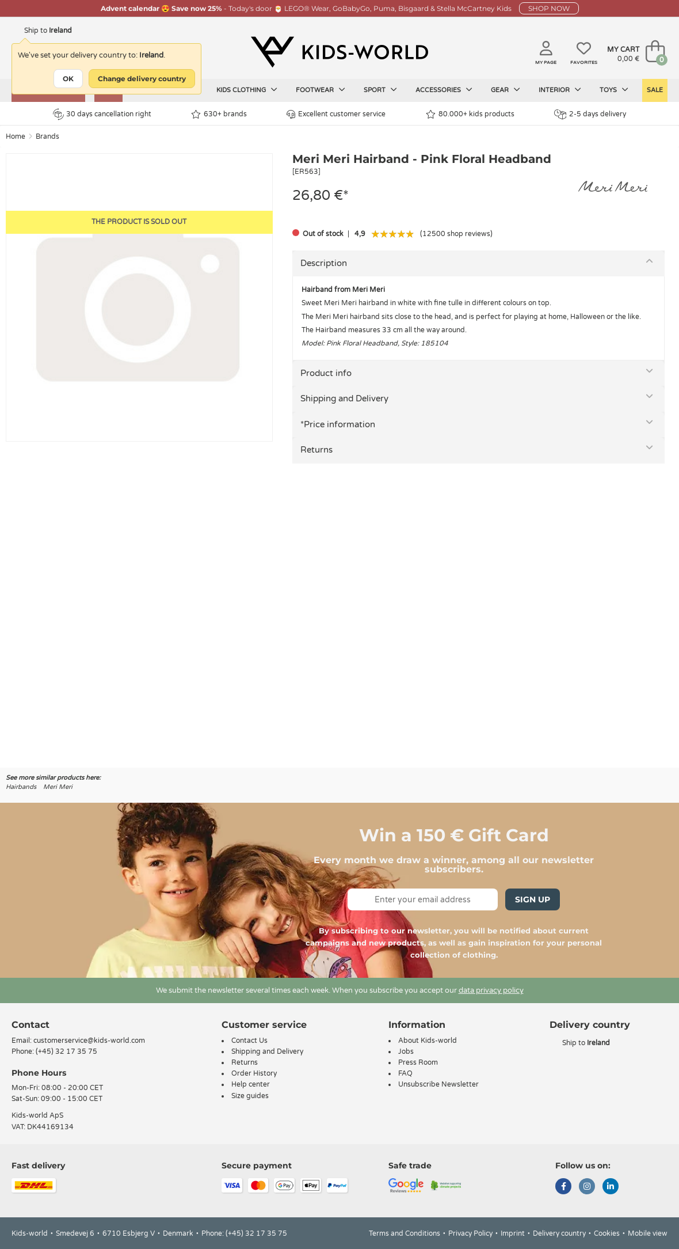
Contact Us (249, 1041)
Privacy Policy (470, 1233)
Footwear (320, 90)
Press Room (418, 1062)
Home (15, 136)
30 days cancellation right (102, 114)
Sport (380, 90)
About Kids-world (427, 1041)
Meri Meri (58, 787)
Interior (560, 90)
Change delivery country (142, 78)
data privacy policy (491, 990)
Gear (505, 90)
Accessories (443, 90)
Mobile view (647, 1233)
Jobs (406, 1051)
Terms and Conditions (404, 1233)
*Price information (337, 424)
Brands (47, 136)
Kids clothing (246, 90)
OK (68, 78)
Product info (326, 373)
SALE (655, 90)
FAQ (405, 1073)
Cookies (607, 1233)
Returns (316, 450)
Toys (614, 90)
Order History (254, 1073)
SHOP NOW (549, 8)
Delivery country (559, 1233)
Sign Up (532, 899)
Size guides (250, 1096)
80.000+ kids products (470, 114)
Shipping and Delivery (344, 398)
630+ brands (219, 114)
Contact (30, 1024)
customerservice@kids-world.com (89, 1041)
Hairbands (21, 787)
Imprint (513, 1233)
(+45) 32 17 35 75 (66, 1051)
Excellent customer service (336, 114)
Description (323, 263)
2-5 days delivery (590, 114)
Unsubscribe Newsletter (438, 1084)
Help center (250, 1084)
